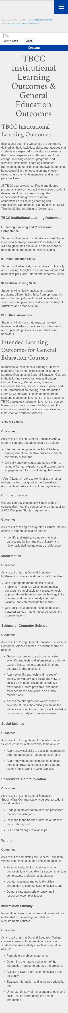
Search (29, 41)
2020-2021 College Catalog (14, 20)
